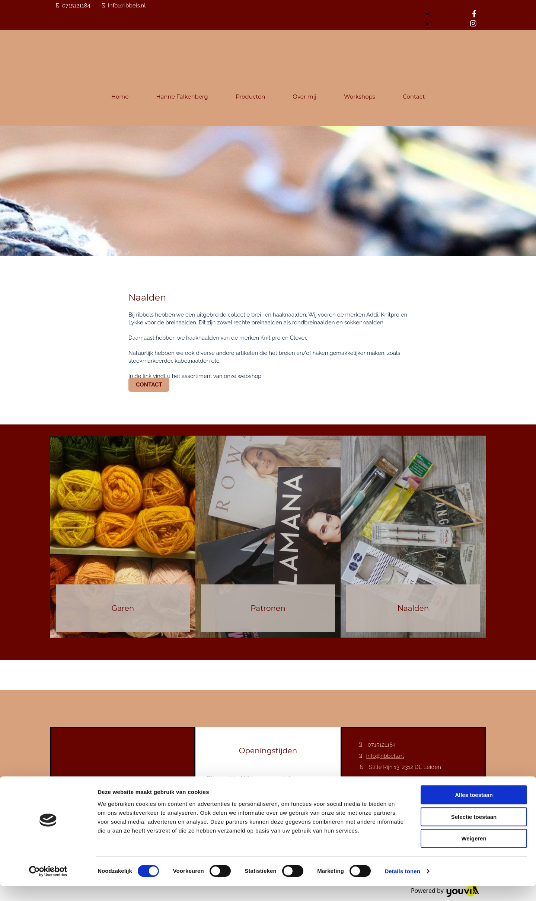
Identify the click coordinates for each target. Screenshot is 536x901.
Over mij (304, 96)
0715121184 (76, 5)
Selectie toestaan (474, 832)
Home (120, 96)
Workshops (359, 96)
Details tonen (402, 886)
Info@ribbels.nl (127, 5)
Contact (414, 96)
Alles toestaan (474, 810)
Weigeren (473, 853)
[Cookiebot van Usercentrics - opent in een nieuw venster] (48, 886)
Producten (250, 96)
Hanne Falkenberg (182, 96)
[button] (148, 385)
